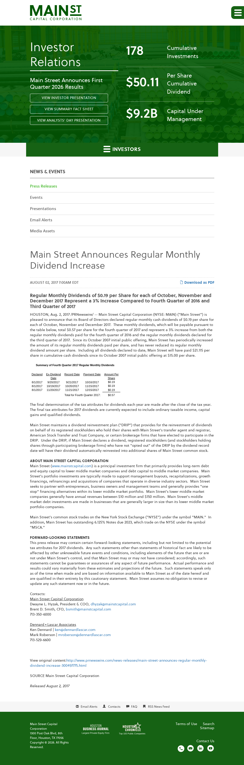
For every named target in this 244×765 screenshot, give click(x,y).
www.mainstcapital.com (72, 466)
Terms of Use (186, 724)
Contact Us (205, 741)
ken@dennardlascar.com (75, 630)
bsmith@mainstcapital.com (88, 609)
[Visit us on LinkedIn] (200, 748)
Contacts (114, 706)
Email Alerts (41, 220)
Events (36, 198)
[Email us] (190, 748)
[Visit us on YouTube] (210, 748)
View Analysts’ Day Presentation (69, 120)
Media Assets (42, 231)
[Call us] (181, 748)
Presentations (43, 209)
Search (208, 724)
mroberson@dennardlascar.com (84, 635)
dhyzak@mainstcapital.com (113, 604)
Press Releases (43, 186)
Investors (122, 148)
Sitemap (207, 728)
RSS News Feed (159, 706)
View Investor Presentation (69, 98)
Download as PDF (197, 282)
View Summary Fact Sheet (69, 109)
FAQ (134, 706)
